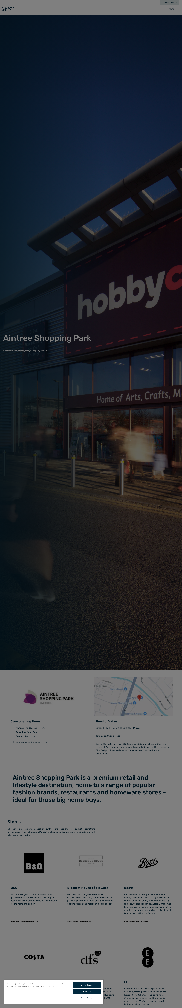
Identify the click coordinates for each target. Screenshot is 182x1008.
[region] (53, 991)
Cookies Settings (87, 998)
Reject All (87, 991)
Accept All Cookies (87, 985)
